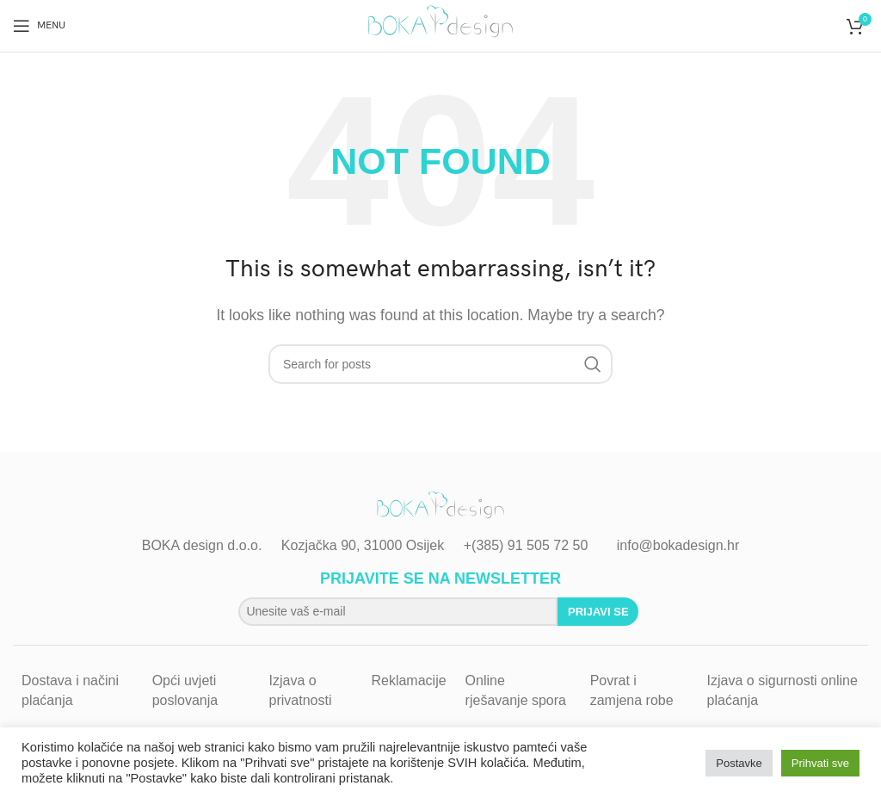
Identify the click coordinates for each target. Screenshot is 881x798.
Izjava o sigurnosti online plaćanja (782, 690)
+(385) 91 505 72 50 (526, 545)
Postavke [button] (738, 763)
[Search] (440, 364)
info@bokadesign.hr (678, 545)
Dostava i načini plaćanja (70, 690)
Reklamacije (408, 680)
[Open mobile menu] (39, 26)
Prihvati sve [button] (820, 763)
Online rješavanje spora (515, 690)
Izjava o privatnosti (300, 690)
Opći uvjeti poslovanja (185, 690)
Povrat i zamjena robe (632, 690)
